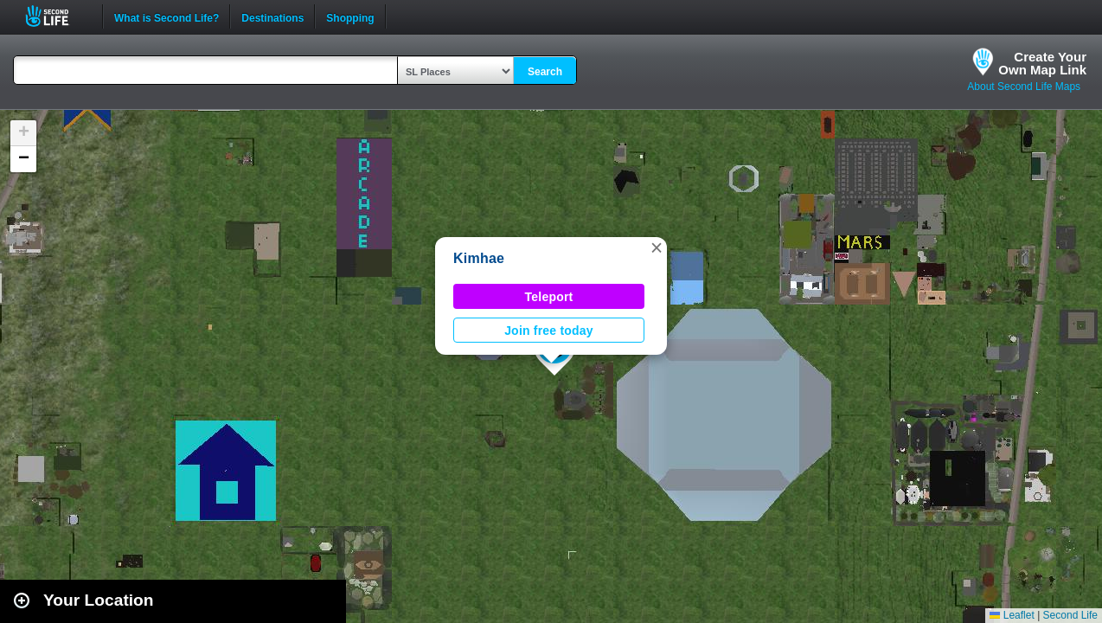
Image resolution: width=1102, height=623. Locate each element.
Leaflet (1012, 615)
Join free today (548, 330)
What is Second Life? (166, 16)
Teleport (549, 297)
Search (545, 72)
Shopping (350, 16)
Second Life (56, 16)
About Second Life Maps (1023, 86)
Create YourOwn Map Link (1042, 63)
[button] (656, 247)
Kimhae (478, 258)
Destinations (272, 16)
